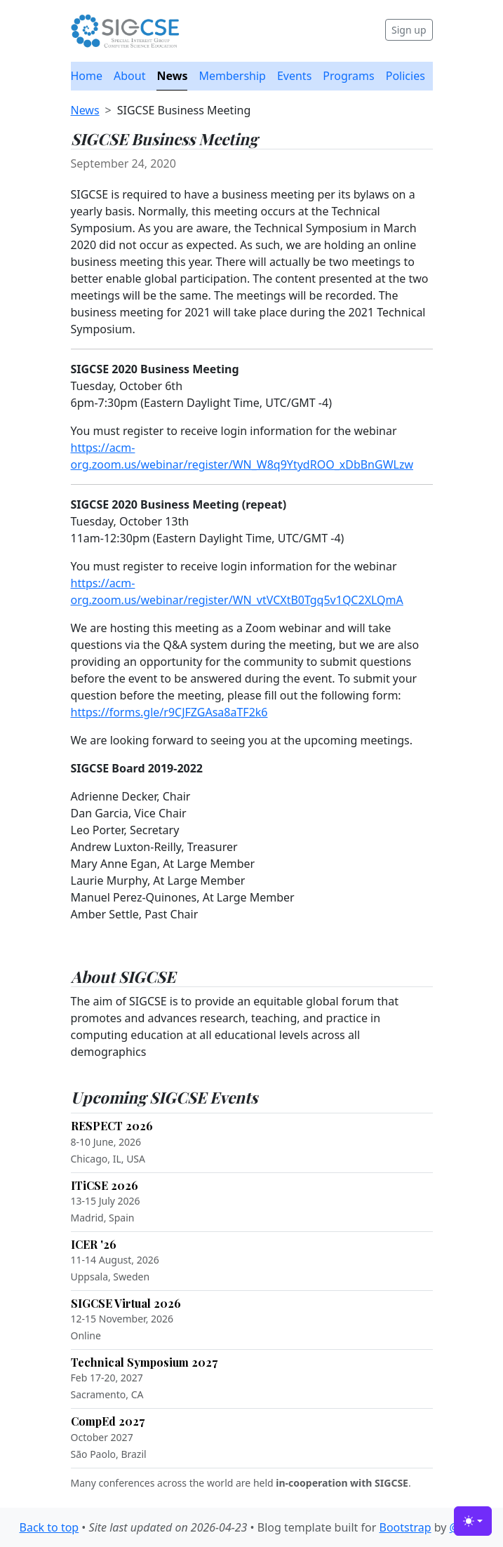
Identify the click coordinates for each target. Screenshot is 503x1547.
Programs (348, 75)
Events (294, 75)
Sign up (408, 29)
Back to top (49, 1527)
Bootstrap (405, 1527)
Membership (232, 75)
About (129, 75)
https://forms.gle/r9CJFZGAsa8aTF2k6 (169, 712)
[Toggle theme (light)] (473, 1521)
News (171, 75)
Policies (405, 75)
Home (87, 75)
